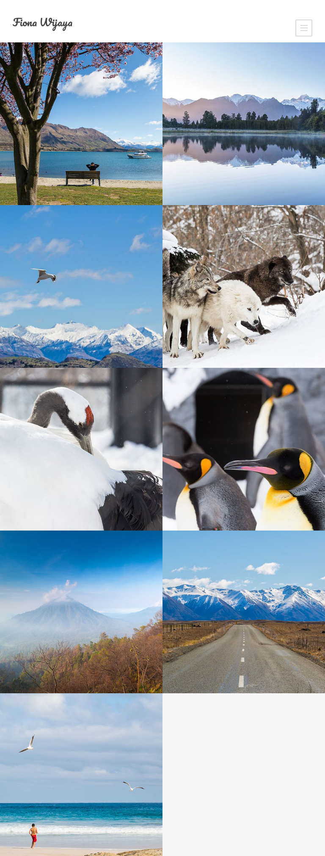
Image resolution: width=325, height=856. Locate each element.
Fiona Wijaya (42, 22)
